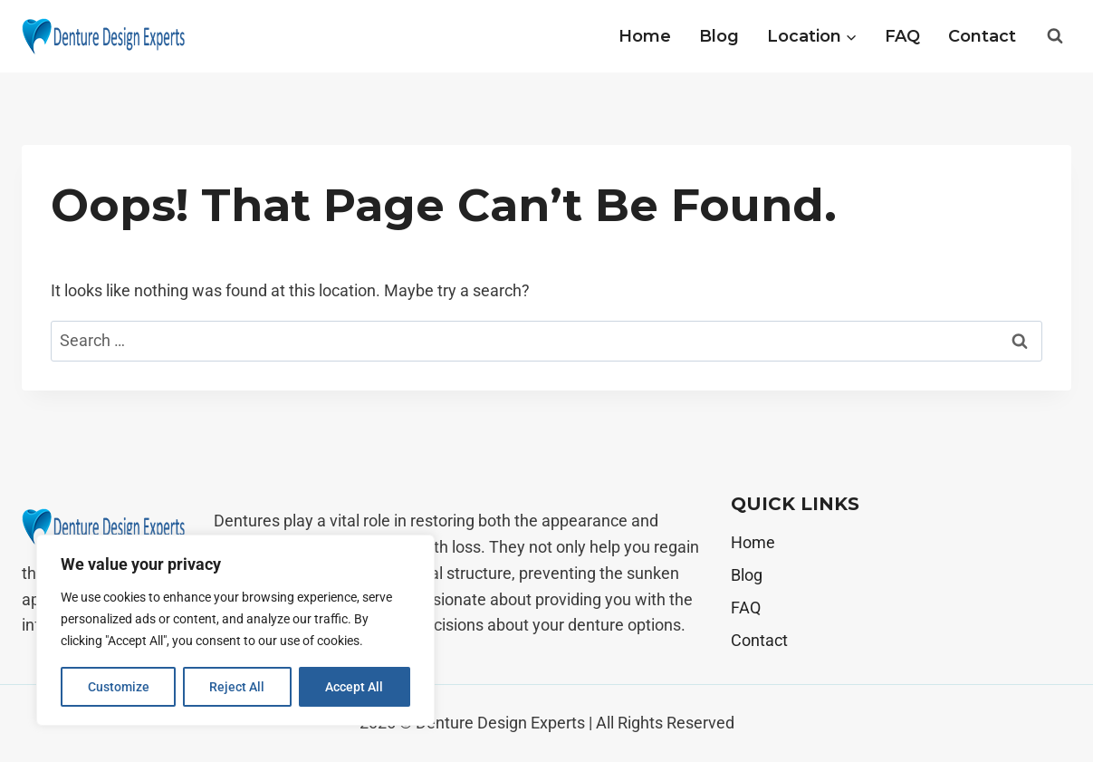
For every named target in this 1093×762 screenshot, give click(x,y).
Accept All (355, 687)
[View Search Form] (1055, 36)
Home (644, 36)
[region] (235, 630)
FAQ (902, 36)
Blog (719, 36)
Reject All (237, 687)
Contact (982, 36)
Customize (118, 687)
